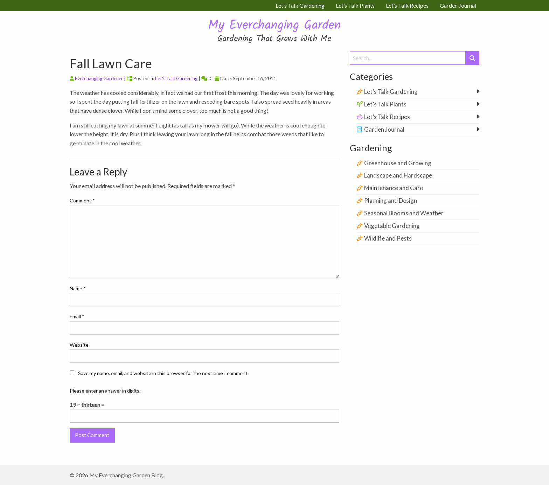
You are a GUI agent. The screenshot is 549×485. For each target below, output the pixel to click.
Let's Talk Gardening (176, 78)
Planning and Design (390, 200)
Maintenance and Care (393, 188)
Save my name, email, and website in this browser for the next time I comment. (163, 373)
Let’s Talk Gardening (391, 91)
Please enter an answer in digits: (105, 391)
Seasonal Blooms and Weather (404, 213)
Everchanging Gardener (99, 78)
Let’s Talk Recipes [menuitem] (407, 5)
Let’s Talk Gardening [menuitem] (300, 5)
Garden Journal (384, 129)
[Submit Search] (472, 58)
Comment (82, 200)
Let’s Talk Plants (385, 104)
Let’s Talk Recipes (387, 116)
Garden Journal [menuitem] (458, 5)
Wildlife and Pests (388, 238)
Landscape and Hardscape (398, 175)
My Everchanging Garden (274, 26)
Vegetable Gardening (392, 225)
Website (79, 345)
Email (77, 316)
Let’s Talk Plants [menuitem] (355, 5)
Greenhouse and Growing (397, 163)
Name (78, 288)
